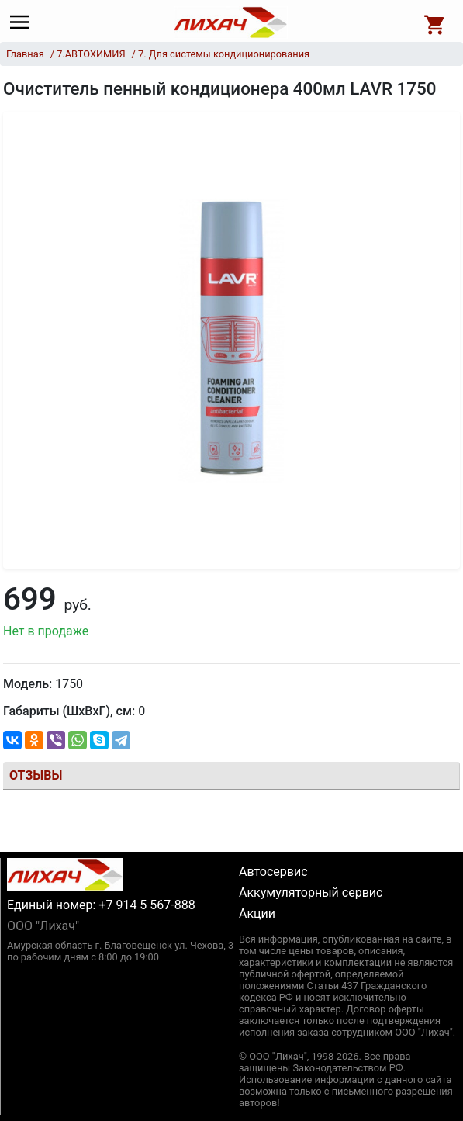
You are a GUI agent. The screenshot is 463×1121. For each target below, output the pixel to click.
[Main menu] (23, 22)
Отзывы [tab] (35, 775)
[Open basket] (435, 22)
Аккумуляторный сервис (310, 892)
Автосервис (273, 871)
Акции (257, 913)
